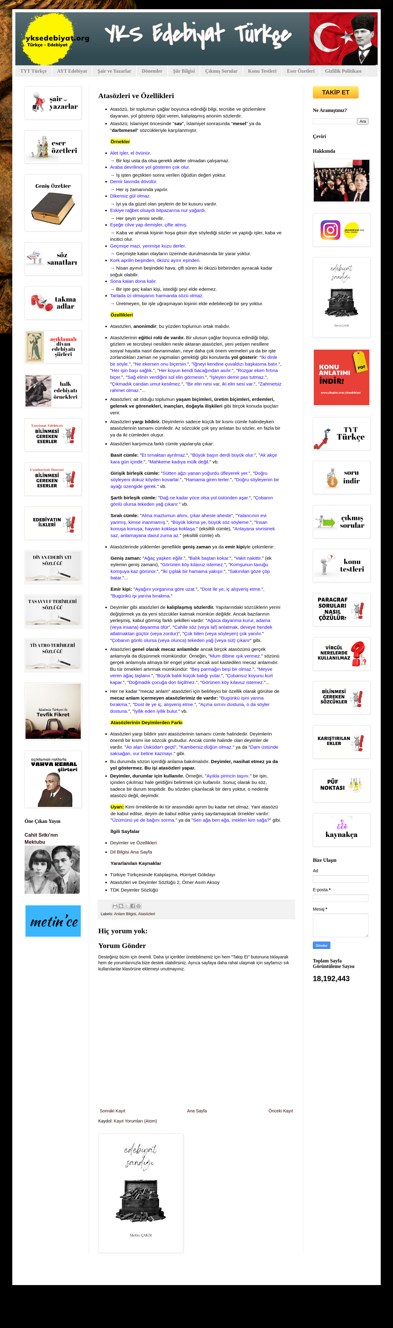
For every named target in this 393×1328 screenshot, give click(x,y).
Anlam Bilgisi (125, 914)
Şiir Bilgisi (184, 71)
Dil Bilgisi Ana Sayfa (132, 851)
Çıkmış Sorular (221, 71)
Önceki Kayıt (281, 1110)
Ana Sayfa (197, 1110)
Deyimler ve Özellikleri (133, 842)
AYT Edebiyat (72, 71)
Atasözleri (146, 914)
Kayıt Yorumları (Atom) (135, 1121)
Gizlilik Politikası (343, 71)
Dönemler (152, 71)
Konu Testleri (262, 71)
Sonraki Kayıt (112, 1110)
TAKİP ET (335, 92)
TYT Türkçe (33, 71)
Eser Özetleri (301, 71)
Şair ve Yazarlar (114, 71)
